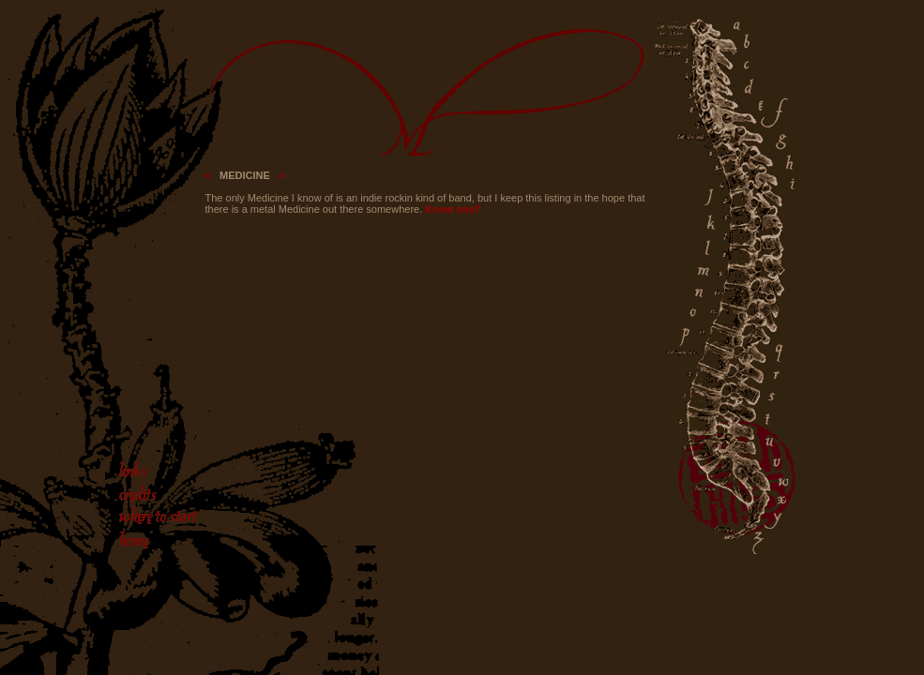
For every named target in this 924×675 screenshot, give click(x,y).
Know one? (452, 209)
